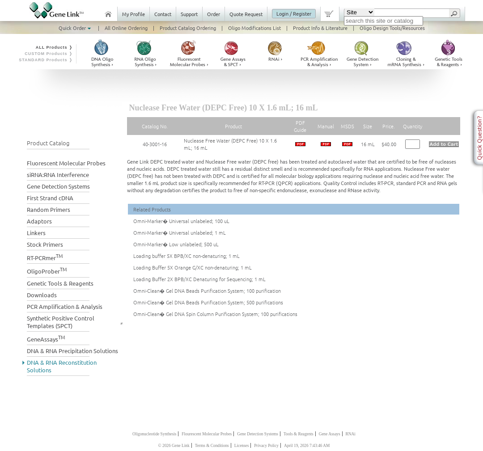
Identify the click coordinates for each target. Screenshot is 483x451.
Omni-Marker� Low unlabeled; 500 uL (176, 244)
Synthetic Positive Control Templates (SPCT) (60, 321)
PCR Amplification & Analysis (64, 306)
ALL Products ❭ (54, 47)
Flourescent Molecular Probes (207, 434)
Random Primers (48, 209)
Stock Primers (45, 244)
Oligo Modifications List (254, 27)
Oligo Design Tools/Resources (392, 27)
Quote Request (246, 13)
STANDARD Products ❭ (46, 60)
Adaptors (39, 221)
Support (189, 13)
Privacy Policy (266, 445)
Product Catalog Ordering (188, 27)
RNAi (351, 434)
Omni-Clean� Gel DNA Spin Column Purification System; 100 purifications (215, 313)
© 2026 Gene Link (174, 445)
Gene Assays (329, 434)
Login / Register (293, 13)
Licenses (241, 445)
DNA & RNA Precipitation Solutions (72, 350)
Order (213, 13)
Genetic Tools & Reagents (60, 283)
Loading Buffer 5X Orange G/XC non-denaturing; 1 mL (192, 267)
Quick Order (76, 27)
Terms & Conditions (212, 445)
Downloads (42, 295)
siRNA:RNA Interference (58, 174)
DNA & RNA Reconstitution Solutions (62, 366)
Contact (162, 13)
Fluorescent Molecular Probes (66, 163)
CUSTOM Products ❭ (49, 53)
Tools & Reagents (299, 434)
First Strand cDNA (50, 198)
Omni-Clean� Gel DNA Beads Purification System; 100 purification (207, 290)
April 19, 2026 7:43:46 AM (307, 445)
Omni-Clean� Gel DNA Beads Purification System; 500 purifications (208, 302)
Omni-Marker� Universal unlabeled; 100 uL (181, 220)
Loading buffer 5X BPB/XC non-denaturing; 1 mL (186, 255)
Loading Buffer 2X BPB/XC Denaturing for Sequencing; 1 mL (199, 278)
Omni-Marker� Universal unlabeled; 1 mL (179, 232)
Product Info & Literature (320, 27)
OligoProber (47, 270)
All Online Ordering (126, 27)
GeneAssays (46, 338)
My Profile (133, 13)
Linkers (36, 232)
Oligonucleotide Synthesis (154, 434)
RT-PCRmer (45, 256)
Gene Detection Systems (58, 186)
